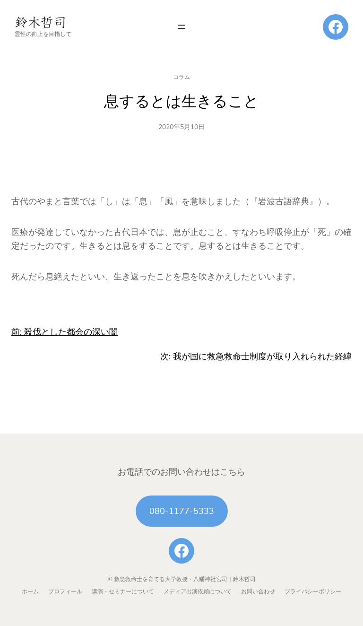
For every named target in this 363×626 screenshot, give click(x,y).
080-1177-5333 (181, 511)
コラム (181, 77)
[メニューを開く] (181, 27)
